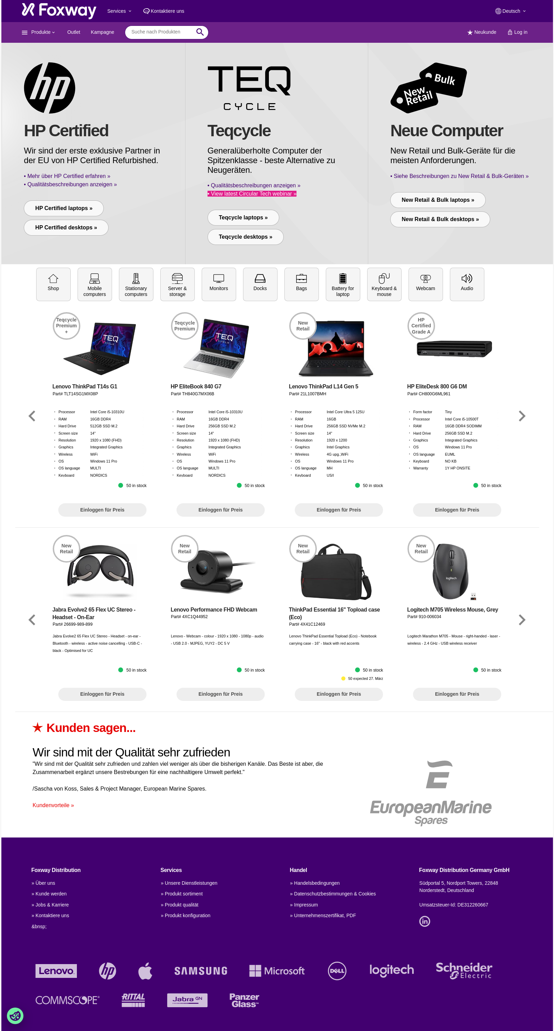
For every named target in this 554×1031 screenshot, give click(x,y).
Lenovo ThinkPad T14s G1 (84, 458)
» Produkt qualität (179, 905)
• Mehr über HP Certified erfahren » (67, 176)
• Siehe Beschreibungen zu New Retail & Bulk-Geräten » (459, 176)
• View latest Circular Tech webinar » (252, 194)
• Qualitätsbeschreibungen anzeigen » (70, 184)
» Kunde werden (49, 893)
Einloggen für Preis (102, 581)
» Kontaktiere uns (50, 915)
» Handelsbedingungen (315, 883)
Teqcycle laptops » (243, 217)
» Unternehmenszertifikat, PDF (323, 915)
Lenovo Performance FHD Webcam (214, 681)
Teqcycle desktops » (245, 237)
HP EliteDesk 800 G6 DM (437, 458)
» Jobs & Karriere (50, 905)
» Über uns (43, 883)
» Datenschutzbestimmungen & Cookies (333, 893)
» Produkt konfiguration (185, 915)
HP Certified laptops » (63, 208)
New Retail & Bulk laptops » (438, 200)
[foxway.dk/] (58, 11)
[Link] (32, 487)
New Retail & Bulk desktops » (440, 219)
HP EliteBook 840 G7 (196, 458)
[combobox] (161, 32)
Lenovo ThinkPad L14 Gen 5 (323, 458)
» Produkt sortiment (181, 893)
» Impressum (304, 905)
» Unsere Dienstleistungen (189, 883)
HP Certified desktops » (66, 227)
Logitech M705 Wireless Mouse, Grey (452, 681)
